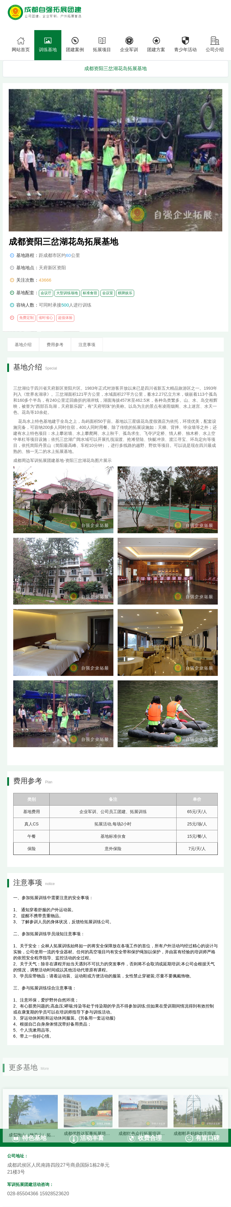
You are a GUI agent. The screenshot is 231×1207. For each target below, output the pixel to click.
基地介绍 (23, 344)
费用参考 (55, 344)
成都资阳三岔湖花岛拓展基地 (115, 68)
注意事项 (87, 344)
